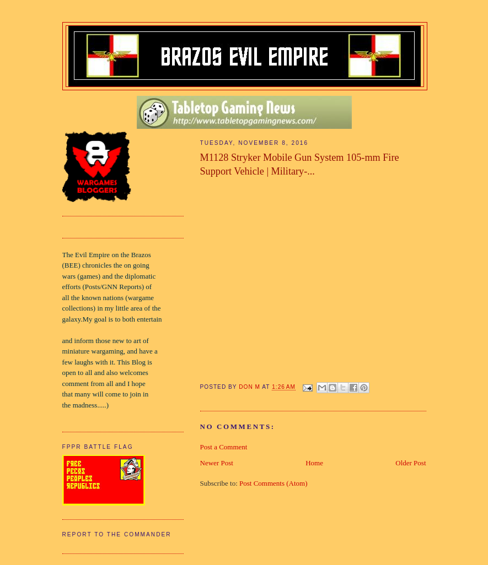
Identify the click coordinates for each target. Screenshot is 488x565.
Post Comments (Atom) (273, 483)
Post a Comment (224, 447)
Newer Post (216, 463)
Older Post (410, 463)
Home (314, 463)
